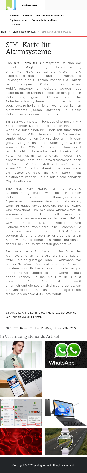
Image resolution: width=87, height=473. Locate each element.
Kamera (27, 15)
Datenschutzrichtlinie (44, 20)
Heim (4, 31)
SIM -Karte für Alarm (31, 63)
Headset (14, 15)
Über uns (15, 24)
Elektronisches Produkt (49, 15)
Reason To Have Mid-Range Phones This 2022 (48, 328)
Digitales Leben (19, 20)
